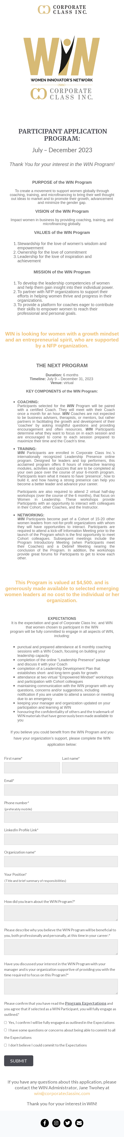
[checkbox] (61, 1033)
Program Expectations (85, 1003)
